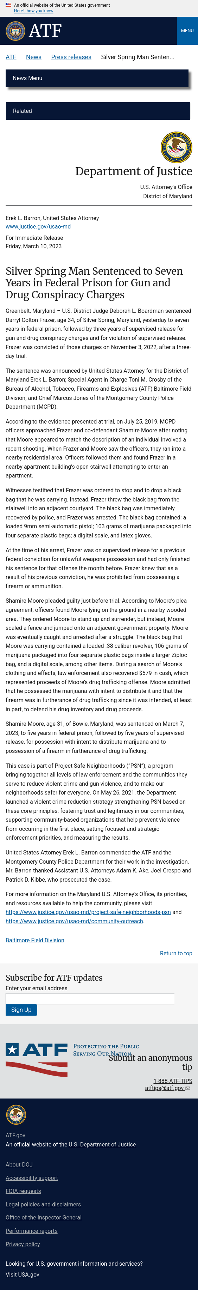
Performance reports (32, 1231)
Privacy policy (23, 1244)
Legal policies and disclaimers (43, 1204)
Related (22, 111)
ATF (11, 57)
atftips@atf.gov (165, 1088)
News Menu (27, 78)
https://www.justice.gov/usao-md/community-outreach (74, 921)
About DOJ (19, 1164)
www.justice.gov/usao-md (38, 226)
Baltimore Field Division (35, 940)
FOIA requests (23, 1191)
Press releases (71, 57)
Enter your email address (37, 988)
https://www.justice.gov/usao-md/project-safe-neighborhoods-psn (88, 912)
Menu (187, 30)
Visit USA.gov (22, 1274)
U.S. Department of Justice (102, 1144)
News (33, 57)
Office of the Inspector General (44, 1217)
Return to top (176, 953)
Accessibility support (32, 1178)
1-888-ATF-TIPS (172, 1081)
